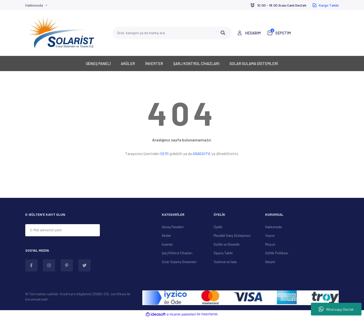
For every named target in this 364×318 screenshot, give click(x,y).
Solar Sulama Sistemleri (179, 262)
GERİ (164, 153)
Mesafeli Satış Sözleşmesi (232, 236)
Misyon (270, 244)
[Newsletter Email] (62, 230)
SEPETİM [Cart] (280, 32)
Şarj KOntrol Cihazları (177, 253)
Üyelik (218, 227)
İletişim (270, 262)
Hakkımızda (34, 5)
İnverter (167, 244)
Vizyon (270, 236)
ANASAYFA (201, 153)
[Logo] (61, 32)
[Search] (172, 33)
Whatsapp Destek (336, 309)
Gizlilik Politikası (276, 253)
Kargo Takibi (329, 5)
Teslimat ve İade (225, 262)
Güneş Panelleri (173, 227)
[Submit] (118, 230)
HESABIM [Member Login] (253, 33)
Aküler (166, 236)
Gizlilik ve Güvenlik (227, 244)
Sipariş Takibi (223, 253)
